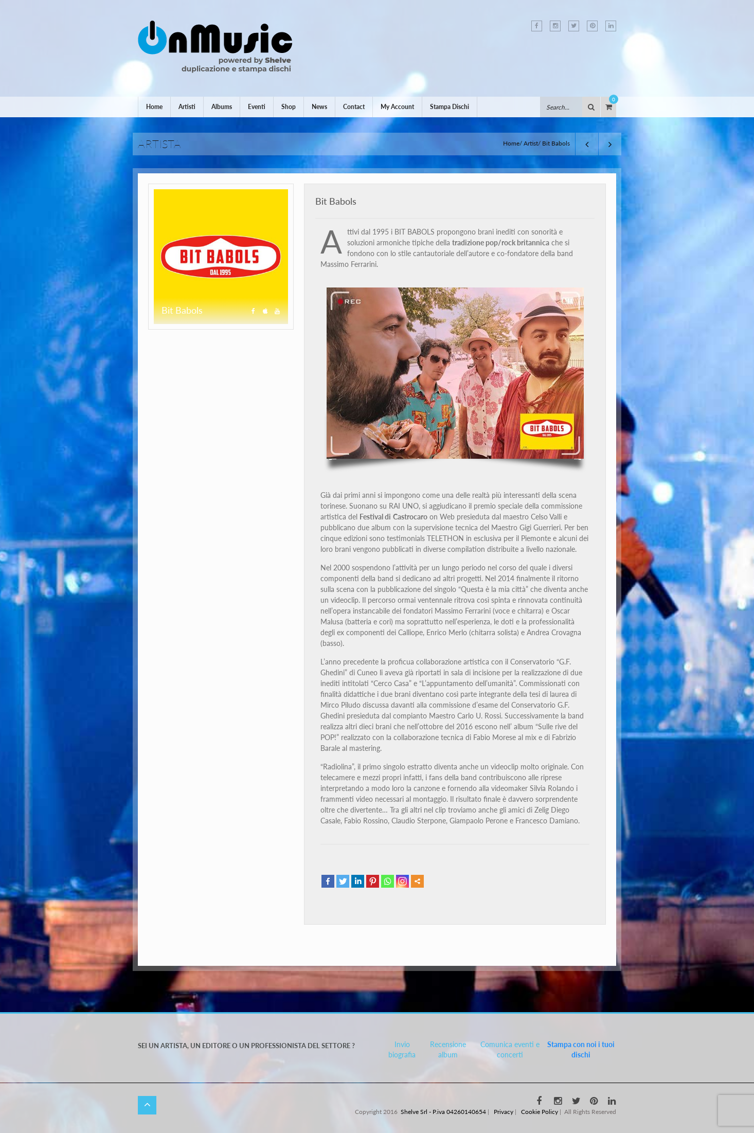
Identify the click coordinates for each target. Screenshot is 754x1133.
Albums (221, 107)
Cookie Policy (539, 1112)
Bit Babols (335, 201)
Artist (531, 143)
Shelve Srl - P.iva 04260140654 (443, 1112)
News (319, 107)
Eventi (256, 107)
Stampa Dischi (449, 107)
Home (154, 107)
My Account (397, 107)
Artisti (186, 107)
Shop (288, 107)
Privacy (503, 1112)
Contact (354, 107)
